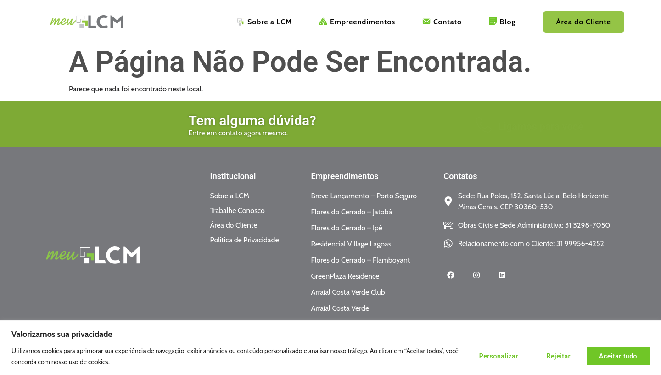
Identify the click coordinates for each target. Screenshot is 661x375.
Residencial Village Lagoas (351, 244)
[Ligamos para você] (377, 125)
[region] (330, 347)
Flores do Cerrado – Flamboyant (360, 260)
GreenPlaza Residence (345, 276)
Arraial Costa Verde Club (348, 292)
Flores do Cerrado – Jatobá (351, 211)
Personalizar (498, 356)
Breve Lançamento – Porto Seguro (364, 195)
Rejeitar (559, 356)
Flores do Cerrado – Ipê (346, 228)
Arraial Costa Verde (340, 308)
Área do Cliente (583, 21)
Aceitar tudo (618, 356)
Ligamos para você (434, 126)
